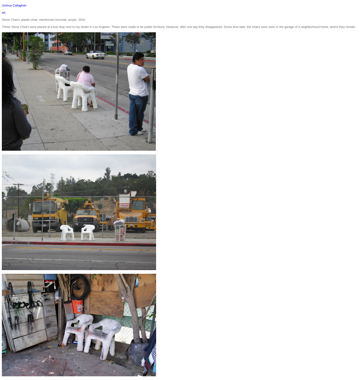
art (4, 12)
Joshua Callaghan (14, 5)
